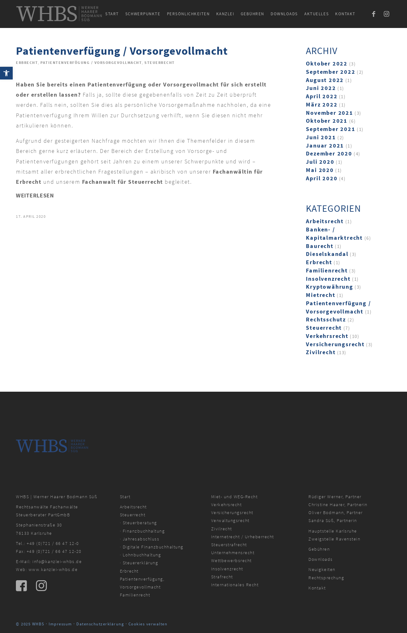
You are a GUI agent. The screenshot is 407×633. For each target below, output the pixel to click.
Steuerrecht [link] (159, 62)
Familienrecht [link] (327, 270)
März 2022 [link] (321, 104)
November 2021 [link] (329, 112)
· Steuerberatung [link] (138, 523)
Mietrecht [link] (320, 295)
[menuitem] (112, 14)
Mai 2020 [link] (320, 170)
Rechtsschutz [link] (326, 319)
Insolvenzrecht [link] (328, 278)
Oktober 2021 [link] (327, 120)
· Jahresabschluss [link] (140, 539)
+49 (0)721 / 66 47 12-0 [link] (53, 543)
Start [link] (125, 496)
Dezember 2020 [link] (329, 153)
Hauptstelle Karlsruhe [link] (332, 531)
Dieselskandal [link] (327, 254)
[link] (6, 73)
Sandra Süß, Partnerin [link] (332, 520)
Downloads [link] (320, 559)
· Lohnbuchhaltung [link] (140, 555)
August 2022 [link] (325, 80)
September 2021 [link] (330, 129)
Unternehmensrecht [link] (233, 552)
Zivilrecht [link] (320, 352)
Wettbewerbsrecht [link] (231, 560)
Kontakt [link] (317, 588)
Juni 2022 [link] (321, 88)
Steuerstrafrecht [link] (229, 544)
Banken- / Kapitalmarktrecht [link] (334, 233)
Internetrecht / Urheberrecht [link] (242, 537)
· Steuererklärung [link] (139, 563)
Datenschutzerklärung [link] (100, 624)
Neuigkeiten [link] (321, 569)
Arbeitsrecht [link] (325, 221)
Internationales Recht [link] (235, 585)
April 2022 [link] (321, 96)
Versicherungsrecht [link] (335, 344)
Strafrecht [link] (222, 577)
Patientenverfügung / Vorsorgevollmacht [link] (122, 51)
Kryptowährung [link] (329, 286)
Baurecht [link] (319, 246)
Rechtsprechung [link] (326, 578)
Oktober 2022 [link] (327, 63)
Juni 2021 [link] (321, 137)
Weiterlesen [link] (35, 195)
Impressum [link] (60, 624)
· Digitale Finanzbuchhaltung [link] (151, 547)
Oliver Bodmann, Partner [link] (335, 512)
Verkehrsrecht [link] (327, 336)
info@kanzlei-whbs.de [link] (57, 561)
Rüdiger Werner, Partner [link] (335, 496)
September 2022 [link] (330, 71)
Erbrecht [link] (27, 62)
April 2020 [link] (321, 178)
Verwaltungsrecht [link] (230, 520)
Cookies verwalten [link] (148, 624)
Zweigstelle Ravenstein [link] (334, 539)
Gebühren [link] (319, 549)
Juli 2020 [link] (320, 161)
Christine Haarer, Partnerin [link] (338, 504)
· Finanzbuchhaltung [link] (142, 531)
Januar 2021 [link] (325, 145)
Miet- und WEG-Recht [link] (234, 496)
